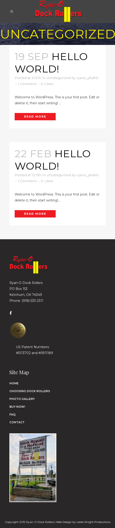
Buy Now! (17, 406)
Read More (35, 116)
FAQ (12, 414)
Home (14, 383)
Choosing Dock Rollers (29, 391)
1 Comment (27, 84)
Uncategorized (58, 78)
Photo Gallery (22, 399)
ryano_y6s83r (88, 78)
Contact (17, 422)
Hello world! (51, 62)
